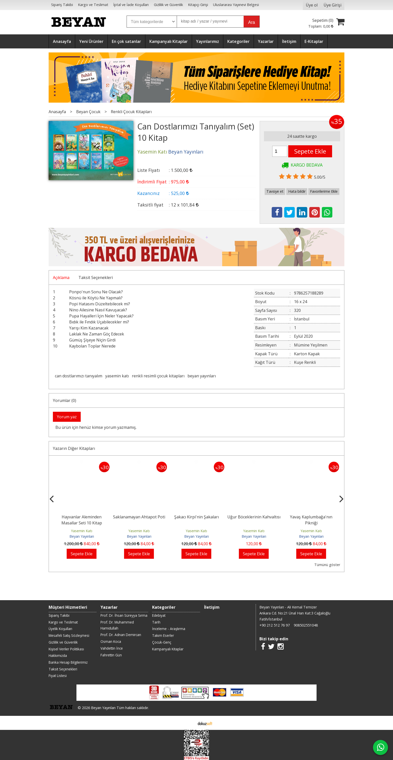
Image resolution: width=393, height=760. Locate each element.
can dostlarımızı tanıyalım (78, 376)
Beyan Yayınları (81, 536)
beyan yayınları (201, 376)
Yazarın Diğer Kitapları (74, 448)
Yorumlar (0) (64, 400)
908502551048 (306, 625)
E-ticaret (189, 723)
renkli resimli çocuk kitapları (158, 376)
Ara (251, 22)
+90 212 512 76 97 (274, 625)
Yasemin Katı (81, 530)
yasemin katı (117, 376)
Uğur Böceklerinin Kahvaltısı (253, 517)
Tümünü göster (327, 564)
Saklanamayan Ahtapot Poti (139, 517)
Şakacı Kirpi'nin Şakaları (196, 517)
